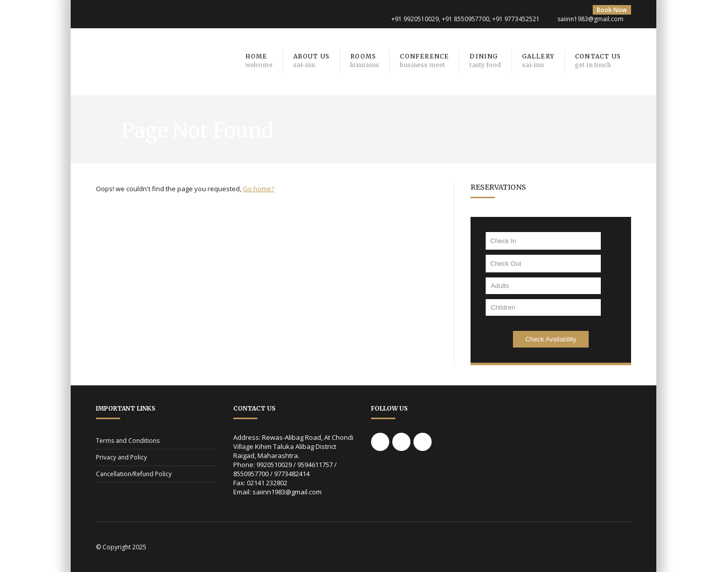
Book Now (612, 10)
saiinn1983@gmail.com (590, 19)
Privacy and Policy (121, 457)
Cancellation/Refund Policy (134, 474)
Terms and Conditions (128, 440)
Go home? (258, 188)
